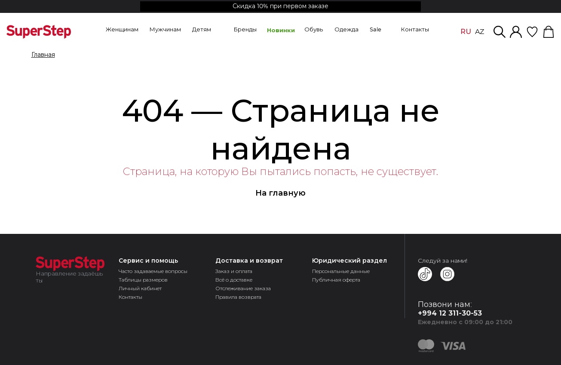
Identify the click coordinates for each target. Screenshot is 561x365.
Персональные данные (341, 271)
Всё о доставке (233, 279)
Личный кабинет (140, 288)
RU (465, 32)
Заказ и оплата (233, 271)
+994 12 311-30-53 (450, 313)
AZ (479, 31)
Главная (43, 55)
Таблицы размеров (143, 279)
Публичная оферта (336, 279)
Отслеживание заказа (243, 288)
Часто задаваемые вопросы (153, 271)
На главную (280, 193)
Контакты (130, 297)
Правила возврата (238, 297)
